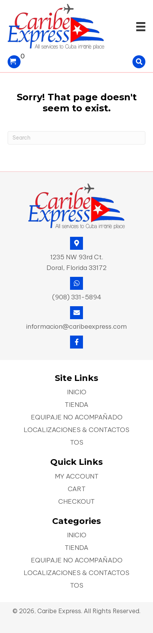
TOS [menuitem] (76, 443)
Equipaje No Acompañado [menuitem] (77, 417)
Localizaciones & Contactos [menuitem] (76, 430)
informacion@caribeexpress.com (76, 326)
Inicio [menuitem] (76, 392)
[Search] (76, 138)
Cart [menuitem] (77, 489)
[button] (76, 342)
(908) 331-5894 (76, 297)
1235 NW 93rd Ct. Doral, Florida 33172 (76, 262)
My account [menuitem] (77, 476)
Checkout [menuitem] (76, 502)
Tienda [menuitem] (76, 405)
